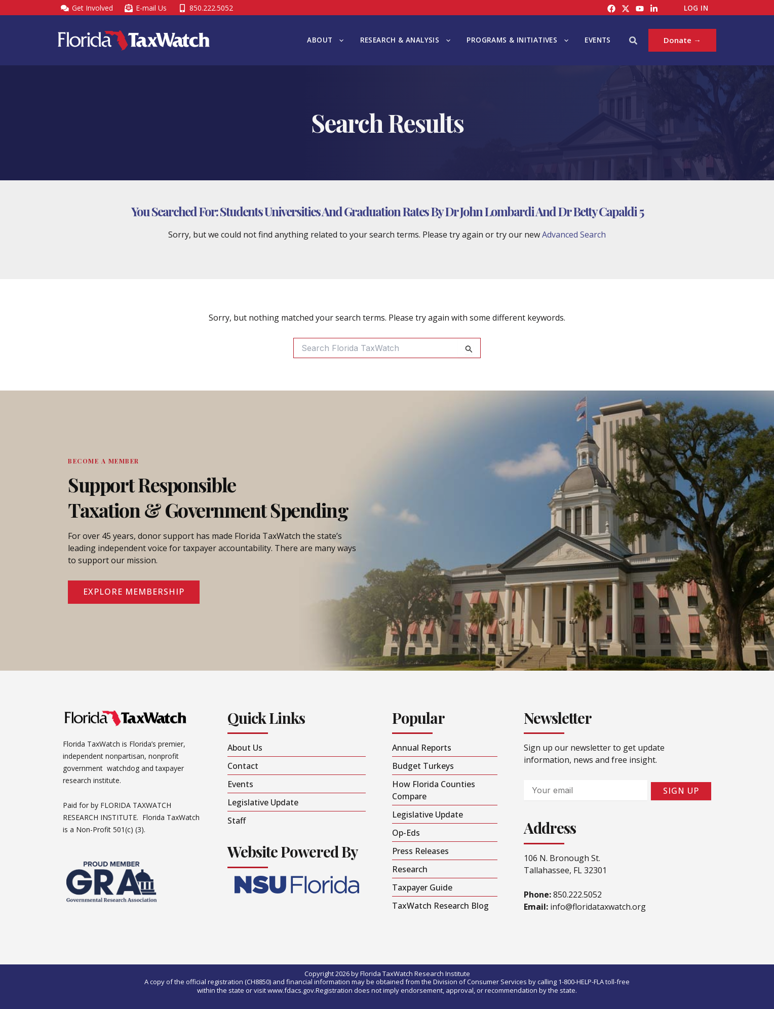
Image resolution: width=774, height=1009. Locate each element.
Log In (696, 8)
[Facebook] (611, 9)
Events (597, 40)
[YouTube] (640, 9)
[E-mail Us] (145, 8)
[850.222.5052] (205, 8)
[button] (338, 40)
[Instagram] (626, 9)
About (325, 40)
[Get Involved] (86, 8)
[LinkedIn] (654, 9)
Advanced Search (574, 234)
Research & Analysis (405, 40)
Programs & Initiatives (517, 40)
